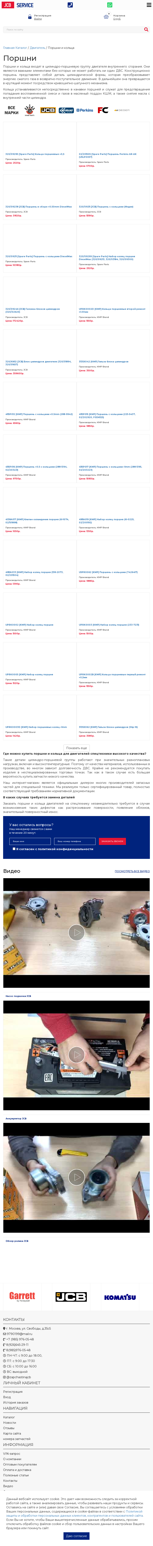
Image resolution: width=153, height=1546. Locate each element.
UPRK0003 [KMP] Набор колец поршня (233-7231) (109, 625)
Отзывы (8, 1428)
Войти (38, 18)
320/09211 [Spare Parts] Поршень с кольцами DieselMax (38, 256)
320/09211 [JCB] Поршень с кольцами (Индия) (106, 206)
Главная (9, 48)
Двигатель (37, 48)
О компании (12, 1459)
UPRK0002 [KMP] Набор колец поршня (29, 625)
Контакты (10, 1481)
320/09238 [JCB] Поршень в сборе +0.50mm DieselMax (38, 206)
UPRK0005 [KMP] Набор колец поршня (29, 674)
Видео (8, 1486)
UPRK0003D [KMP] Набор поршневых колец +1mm (36, 727)
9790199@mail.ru (17, 1334)
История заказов (15, 1402)
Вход (7, 1397)
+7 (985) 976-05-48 (18, 1339)
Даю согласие (76, 1536)
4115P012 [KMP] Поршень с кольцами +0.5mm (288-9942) (39, 414)
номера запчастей (16, 1439)
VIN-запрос (11, 1454)
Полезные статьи (16, 1475)
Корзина (119, 15)
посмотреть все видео (132, 871)
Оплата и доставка (17, 1470)
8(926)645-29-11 (16, 1345)
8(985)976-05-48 (17, 1350)
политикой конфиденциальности (65, 849)
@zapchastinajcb (17, 1377)
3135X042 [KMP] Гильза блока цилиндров (103, 361)
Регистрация (42, 15)
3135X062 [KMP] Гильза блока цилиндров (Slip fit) (108, 727)
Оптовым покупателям (20, 1464)
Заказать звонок (112, 841)
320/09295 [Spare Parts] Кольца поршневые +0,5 (34, 154)
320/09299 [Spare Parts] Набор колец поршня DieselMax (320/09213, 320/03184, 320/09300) (107, 258)
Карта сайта (12, 1433)
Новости (9, 1423)
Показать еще (76, 748)
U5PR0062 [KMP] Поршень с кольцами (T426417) (108, 572)
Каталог (21, 48)
